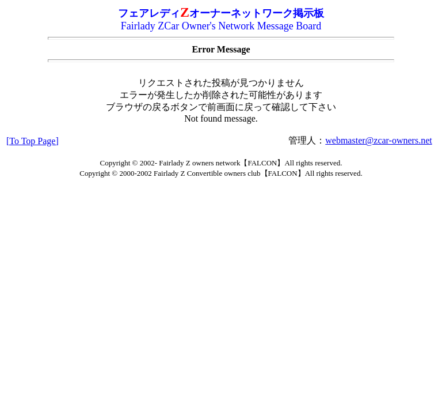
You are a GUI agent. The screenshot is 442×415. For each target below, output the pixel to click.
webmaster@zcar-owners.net (378, 140)
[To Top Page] (32, 141)
